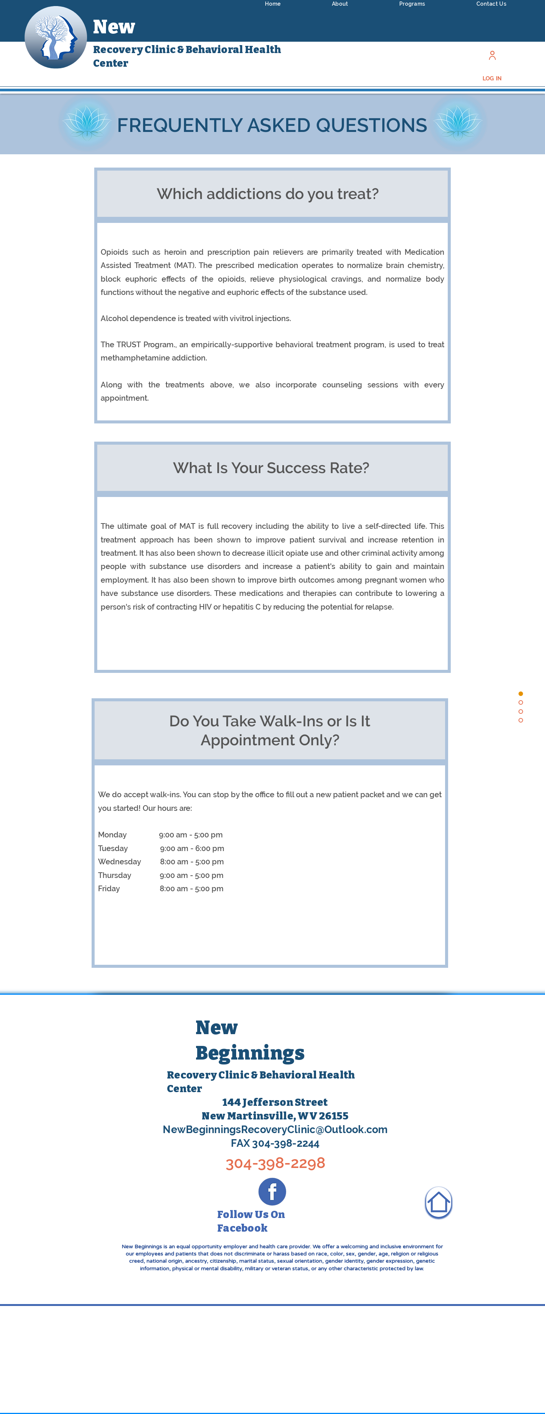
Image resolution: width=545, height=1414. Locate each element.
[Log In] (492, 55)
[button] (340, 4)
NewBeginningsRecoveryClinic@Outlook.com (275, 1129)
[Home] (438, 1202)
